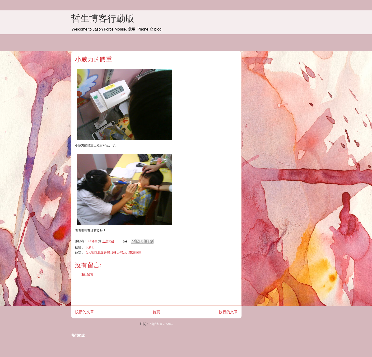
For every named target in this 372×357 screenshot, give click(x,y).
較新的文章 (84, 312)
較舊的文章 (228, 312)
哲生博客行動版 (102, 18)
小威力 (89, 247)
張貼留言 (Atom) (161, 324)
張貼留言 (87, 274)
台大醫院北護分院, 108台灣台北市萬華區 (113, 252)
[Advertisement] (156, 295)
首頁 (156, 312)
